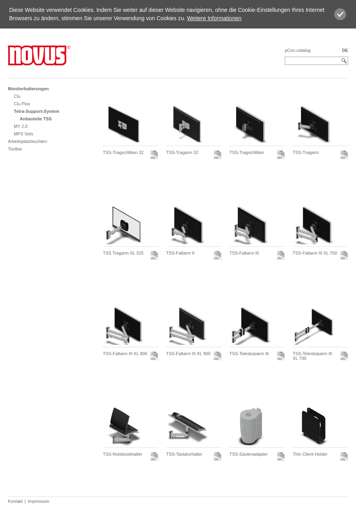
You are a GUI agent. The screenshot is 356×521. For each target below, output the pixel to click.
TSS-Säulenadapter (248, 454)
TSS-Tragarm (306, 152)
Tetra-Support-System (36, 111)
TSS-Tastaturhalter (184, 454)
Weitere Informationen (214, 18)
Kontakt (15, 501)
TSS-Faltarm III (244, 253)
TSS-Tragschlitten (246, 152)
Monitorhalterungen (28, 88)
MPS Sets (23, 133)
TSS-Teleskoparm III (249, 353)
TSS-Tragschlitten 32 (123, 152)
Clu (17, 96)
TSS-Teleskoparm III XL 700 (312, 356)
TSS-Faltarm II (180, 253)
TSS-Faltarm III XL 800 (125, 353)
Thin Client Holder (310, 454)
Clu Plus (22, 103)
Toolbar (15, 148)
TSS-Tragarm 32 (182, 152)
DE (345, 50)
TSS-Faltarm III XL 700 (315, 253)
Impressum (38, 501)
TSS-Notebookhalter (122, 454)
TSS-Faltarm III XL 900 (188, 353)
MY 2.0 (21, 126)
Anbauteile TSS (36, 118)
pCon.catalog (298, 50)
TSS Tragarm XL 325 (123, 253)
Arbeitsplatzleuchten (27, 141)
